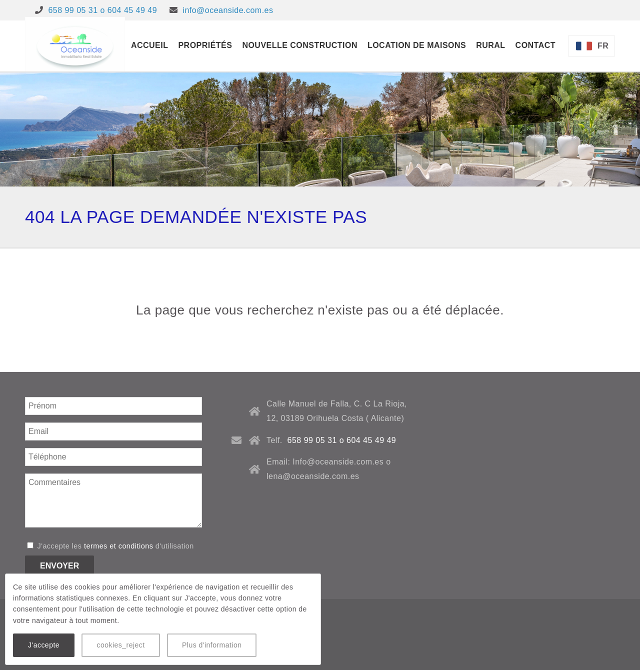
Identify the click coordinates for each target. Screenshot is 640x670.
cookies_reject (120, 645)
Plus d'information (212, 645)
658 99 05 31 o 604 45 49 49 (102, 10)
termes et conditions (118, 546)
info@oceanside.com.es (227, 10)
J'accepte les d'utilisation (110, 546)
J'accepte (44, 645)
